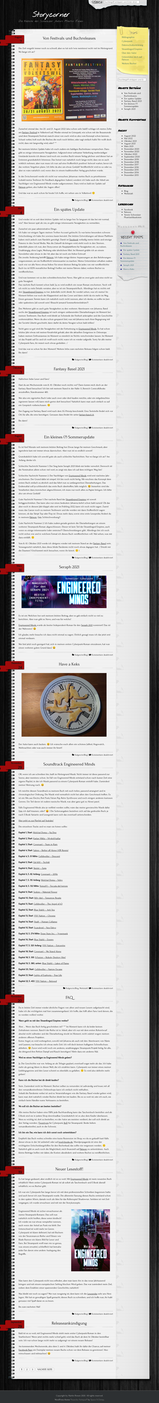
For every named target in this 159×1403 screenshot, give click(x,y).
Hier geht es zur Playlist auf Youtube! (36, 820)
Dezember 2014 (131, 172)
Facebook (73, 239)
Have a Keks (69, 664)
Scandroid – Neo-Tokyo (45, 927)
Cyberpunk (127, 41)
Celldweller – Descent (49, 856)
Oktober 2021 (130, 141)
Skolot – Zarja (39, 868)
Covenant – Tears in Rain (45, 844)
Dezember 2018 (131, 162)
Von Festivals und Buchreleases (69, 38)
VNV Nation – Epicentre (53, 945)
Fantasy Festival (29, 132)
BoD (66, 1123)
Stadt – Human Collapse (45, 921)
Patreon (22, 187)
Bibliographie (128, 37)
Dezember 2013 (131, 175)
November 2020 (131, 151)
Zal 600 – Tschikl (41, 862)
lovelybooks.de (66, 1142)
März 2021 (128, 146)
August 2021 (130, 143)
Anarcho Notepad (79, 1399)
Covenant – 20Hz (49, 874)
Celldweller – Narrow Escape (48, 969)
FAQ (69, 997)
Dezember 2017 (131, 164)
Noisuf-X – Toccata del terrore (54, 886)
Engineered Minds (87, 328)
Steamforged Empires (33, 292)
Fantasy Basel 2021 (69, 369)
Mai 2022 (128, 138)
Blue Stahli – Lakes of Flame (55, 963)
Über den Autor (129, 53)
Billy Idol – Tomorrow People (47, 898)
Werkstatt (84, 988)
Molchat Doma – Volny (52, 880)
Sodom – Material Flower (45, 892)
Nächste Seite (44, 1369)
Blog (86, 200)
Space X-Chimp (97, 1399)
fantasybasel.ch (86, 414)
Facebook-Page (25, 1350)
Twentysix (44, 1123)
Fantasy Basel (99, 543)
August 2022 (130, 136)
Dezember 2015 (131, 169)
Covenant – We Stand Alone (47, 951)
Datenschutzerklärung (132, 45)
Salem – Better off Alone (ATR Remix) (50, 850)
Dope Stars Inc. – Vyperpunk (54, 933)
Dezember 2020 (131, 149)
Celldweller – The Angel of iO (48, 904)
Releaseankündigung (69, 1323)
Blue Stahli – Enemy (44, 939)
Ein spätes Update (69, 209)
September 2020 (132, 156)
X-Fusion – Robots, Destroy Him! (50, 957)
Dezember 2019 (131, 159)
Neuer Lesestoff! (69, 1169)
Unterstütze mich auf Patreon (132, 58)
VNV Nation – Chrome (44, 915)
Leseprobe (92, 1293)
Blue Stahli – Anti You (44, 909)
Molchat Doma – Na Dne (44, 832)
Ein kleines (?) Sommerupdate (69, 437)
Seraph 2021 (69, 567)
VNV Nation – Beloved (46, 981)
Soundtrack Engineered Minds (69, 764)
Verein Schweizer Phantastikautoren (132, 216)
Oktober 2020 (130, 154)
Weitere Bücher (129, 63)
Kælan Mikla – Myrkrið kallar (46, 838)
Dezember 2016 (131, 167)
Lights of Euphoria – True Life (48, 975)
